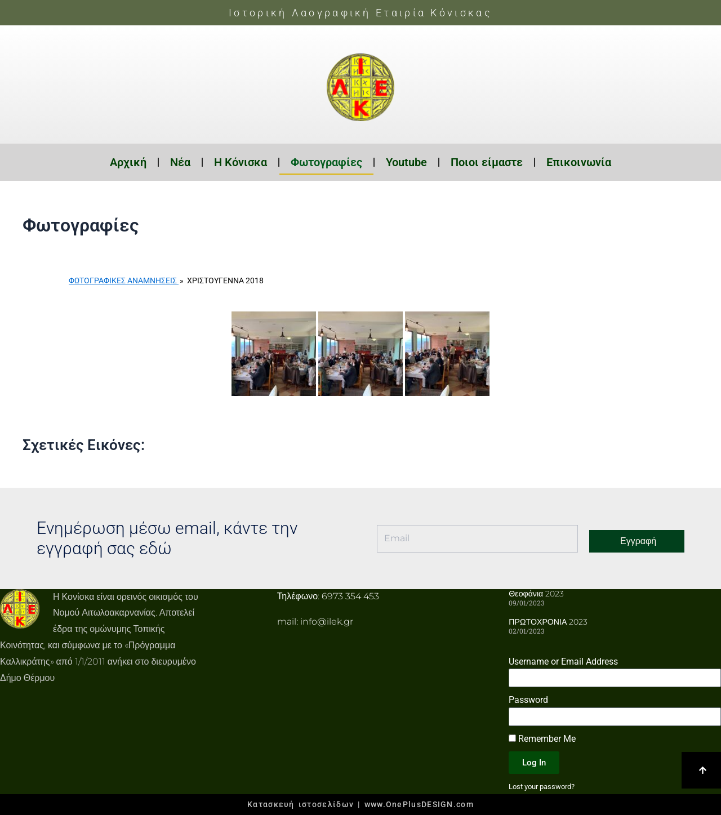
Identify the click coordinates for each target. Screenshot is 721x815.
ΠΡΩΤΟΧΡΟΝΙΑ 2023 (548, 622)
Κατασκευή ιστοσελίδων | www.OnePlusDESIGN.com (360, 804)
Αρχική (128, 162)
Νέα (180, 162)
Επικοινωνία (578, 162)
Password (528, 699)
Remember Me (542, 738)
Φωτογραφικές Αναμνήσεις (124, 280)
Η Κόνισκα (240, 162)
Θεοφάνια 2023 (536, 594)
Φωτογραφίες (326, 162)
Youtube (406, 162)
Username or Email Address (563, 661)
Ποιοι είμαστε (487, 162)
